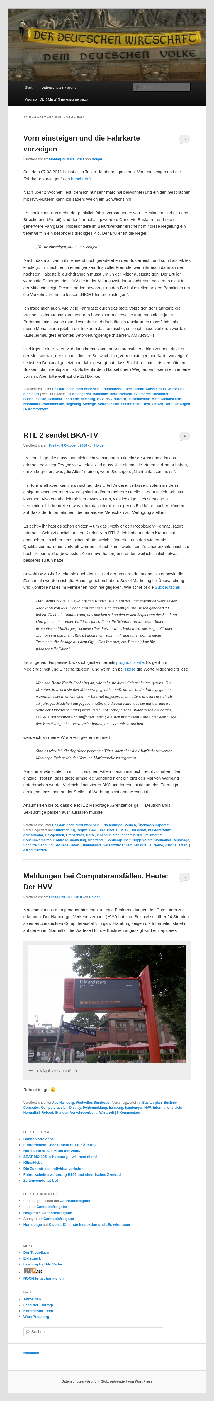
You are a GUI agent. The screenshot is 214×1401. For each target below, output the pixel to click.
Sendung (45, 845)
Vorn (168, 404)
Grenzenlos (75, 835)
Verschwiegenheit (117, 845)
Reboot (47, 1113)
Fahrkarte (71, 399)
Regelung (73, 404)
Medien (130, 825)
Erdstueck (32, 1258)
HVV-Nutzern (116, 399)
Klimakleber (33, 1162)
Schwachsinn (108, 404)
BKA (93, 830)
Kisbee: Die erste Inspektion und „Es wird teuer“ (90, 1224)
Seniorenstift (131, 404)
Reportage (180, 840)
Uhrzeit (157, 404)
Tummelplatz (91, 845)
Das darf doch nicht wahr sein (76, 389)
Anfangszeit (81, 394)
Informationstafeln (167, 1108)
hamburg (88, 399)
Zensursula (142, 845)
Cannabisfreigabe (38, 1139)
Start (28, 87)
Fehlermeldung (95, 1108)
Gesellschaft (134, 389)
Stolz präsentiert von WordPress (126, 1381)
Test (147, 404)
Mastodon (31, 1353)
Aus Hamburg (63, 1103)
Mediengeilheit (118, 840)
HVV (100, 399)
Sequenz (61, 845)
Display (75, 1108)
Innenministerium (135, 835)
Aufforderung (64, 830)
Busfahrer (161, 394)
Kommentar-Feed (38, 1311)
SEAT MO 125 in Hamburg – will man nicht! (60, 1157)
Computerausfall (54, 1108)
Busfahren (142, 394)
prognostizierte (130, 662)
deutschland (33, 835)
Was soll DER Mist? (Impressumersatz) (56, 99)
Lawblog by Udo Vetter (42, 1264)
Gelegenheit (54, 835)
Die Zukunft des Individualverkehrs (53, 1169)
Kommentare (36, 409)
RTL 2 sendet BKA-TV (60, 435)
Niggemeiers (142, 840)
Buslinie (170, 1103)
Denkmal (55, 399)
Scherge (89, 404)
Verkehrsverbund (84, 1113)
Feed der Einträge (38, 1305)
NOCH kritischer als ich (43, 1278)
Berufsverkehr (121, 394)
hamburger (134, 1108)
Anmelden (32, 1299)
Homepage (32, 1224)
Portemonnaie (53, 404)
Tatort (74, 845)
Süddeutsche (167, 587)
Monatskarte (171, 399)
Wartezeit (106, 1113)
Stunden (61, 1113)
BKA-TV (122, 830)
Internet (156, 835)
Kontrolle (61, 840)
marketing (78, 840)
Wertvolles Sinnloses (93, 1103)
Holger (97, 159)
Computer (31, 1108)
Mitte (155, 399)
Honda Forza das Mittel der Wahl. (51, 1151)
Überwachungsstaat (153, 825)
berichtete (80, 178)
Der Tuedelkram (36, 1252)
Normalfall (31, 404)
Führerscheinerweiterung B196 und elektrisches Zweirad (72, 1174)
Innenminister (108, 835)
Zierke (158, 845)
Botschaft (138, 830)
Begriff (82, 830)
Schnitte (30, 845)
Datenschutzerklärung (58, 87)
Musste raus (156, 389)
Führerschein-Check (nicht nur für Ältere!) (59, 1145)
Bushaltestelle (34, 399)
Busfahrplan (152, 1103)
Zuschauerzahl (176, 845)
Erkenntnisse (111, 389)
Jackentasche (139, 399)
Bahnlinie (100, 394)
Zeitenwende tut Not (40, 1180)
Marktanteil (96, 840)
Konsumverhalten (37, 840)
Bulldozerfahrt (159, 830)
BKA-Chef (106, 830)
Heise (130, 669)
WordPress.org (36, 1317)
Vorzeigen (182, 404)
